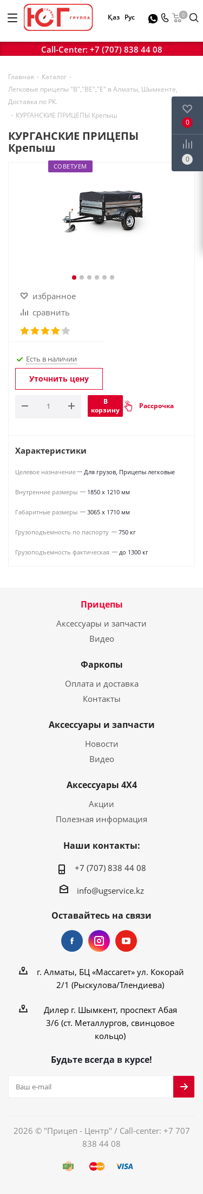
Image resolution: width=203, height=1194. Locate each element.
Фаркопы (102, 664)
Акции (101, 803)
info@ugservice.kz (110, 890)
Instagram (99, 941)
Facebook (72, 941)
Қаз (114, 17)
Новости (102, 743)
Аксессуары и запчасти (101, 623)
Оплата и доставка (102, 683)
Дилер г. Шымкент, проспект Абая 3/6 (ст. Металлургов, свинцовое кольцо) (110, 1022)
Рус (129, 17)
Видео (101, 638)
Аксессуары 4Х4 (102, 785)
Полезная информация (101, 819)
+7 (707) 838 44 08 (126, 49)
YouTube (126, 941)
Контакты (102, 698)
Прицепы (102, 604)
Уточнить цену (59, 378)
